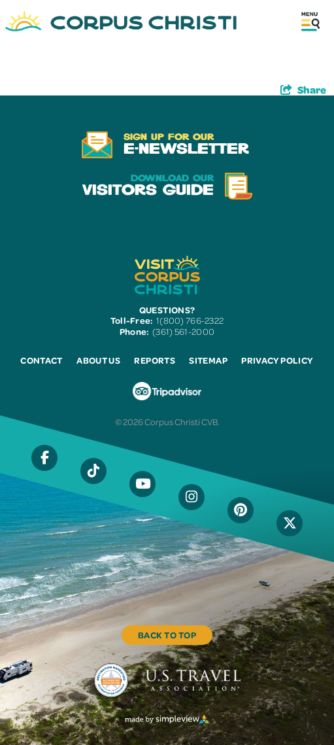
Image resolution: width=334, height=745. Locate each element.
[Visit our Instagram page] (191, 497)
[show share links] (303, 89)
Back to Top (167, 634)
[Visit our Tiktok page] (93, 471)
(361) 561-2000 (183, 331)
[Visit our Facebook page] (44, 458)
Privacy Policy (276, 360)
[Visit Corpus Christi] (121, 21)
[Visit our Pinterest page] (240, 510)
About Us (98, 360)
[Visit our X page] (289, 523)
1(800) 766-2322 (190, 320)
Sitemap (208, 360)
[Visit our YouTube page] (142, 484)
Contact (41, 360)
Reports (154, 360)
